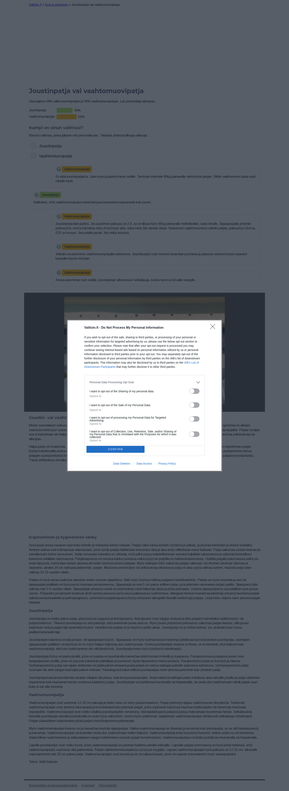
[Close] (214, 328)
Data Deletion (121, 463)
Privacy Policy (167, 463)
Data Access (144, 463)
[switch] (194, 391)
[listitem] (144, 382)
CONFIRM (115, 449)
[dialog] (144, 395)
